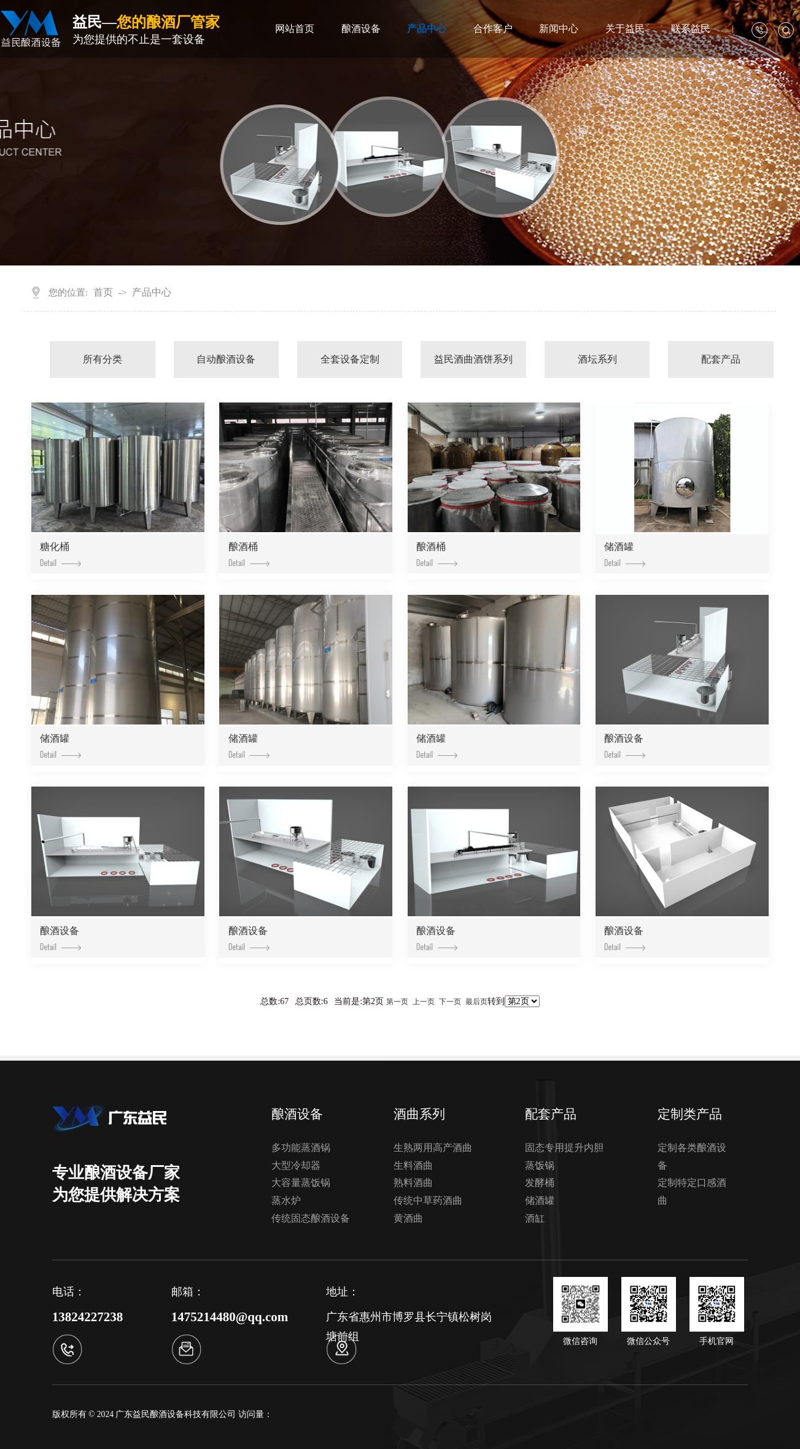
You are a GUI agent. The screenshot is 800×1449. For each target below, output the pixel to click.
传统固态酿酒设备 (310, 1218)
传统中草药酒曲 (428, 1200)
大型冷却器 (295, 1165)
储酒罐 (624, 554)
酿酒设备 (361, 28)
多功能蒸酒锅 (300, 1147)
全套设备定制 (349, 359)
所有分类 (102, 359)
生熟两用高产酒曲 (433, 1147)
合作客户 (493, 28)
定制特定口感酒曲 (692, 1191)
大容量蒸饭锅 (300, 1182)
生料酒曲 (413, 1165)
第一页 (397, 1001)
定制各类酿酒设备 (692, 1156)
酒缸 (535, 1218)
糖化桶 (60, 554)
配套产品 (720, 359)
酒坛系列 (597, 359)
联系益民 (690, 28)
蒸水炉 (286, 1200)
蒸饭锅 (539, 1165)
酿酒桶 (249, 554)
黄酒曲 (408, 1218)
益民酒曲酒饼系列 (473, 359)
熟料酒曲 (413, 1182)
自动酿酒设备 (225, 359)
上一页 (424, 1001)
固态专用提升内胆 (564, 1147)
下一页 (450, 1001)
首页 (103, 292)
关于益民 (625, 28)
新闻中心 (558, 28)
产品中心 (426, 28)
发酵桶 (539, 1182)
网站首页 (294, 28)
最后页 (476, 1001)
